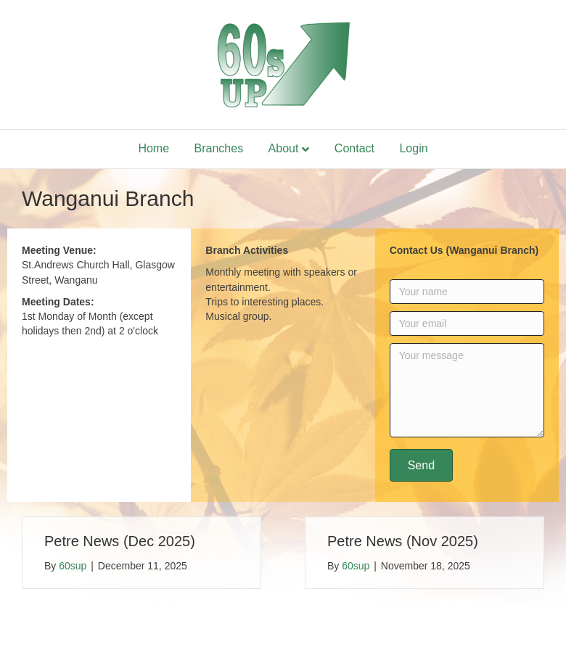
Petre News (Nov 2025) (402, 541)
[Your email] (467, 323)
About (283, 148)
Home (153, 148)
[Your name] (467, 291)
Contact (354, 148)
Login (413, 148)
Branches (219, 148)
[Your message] (467, 390)
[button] (421, 465)
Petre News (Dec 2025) (119, 541)
